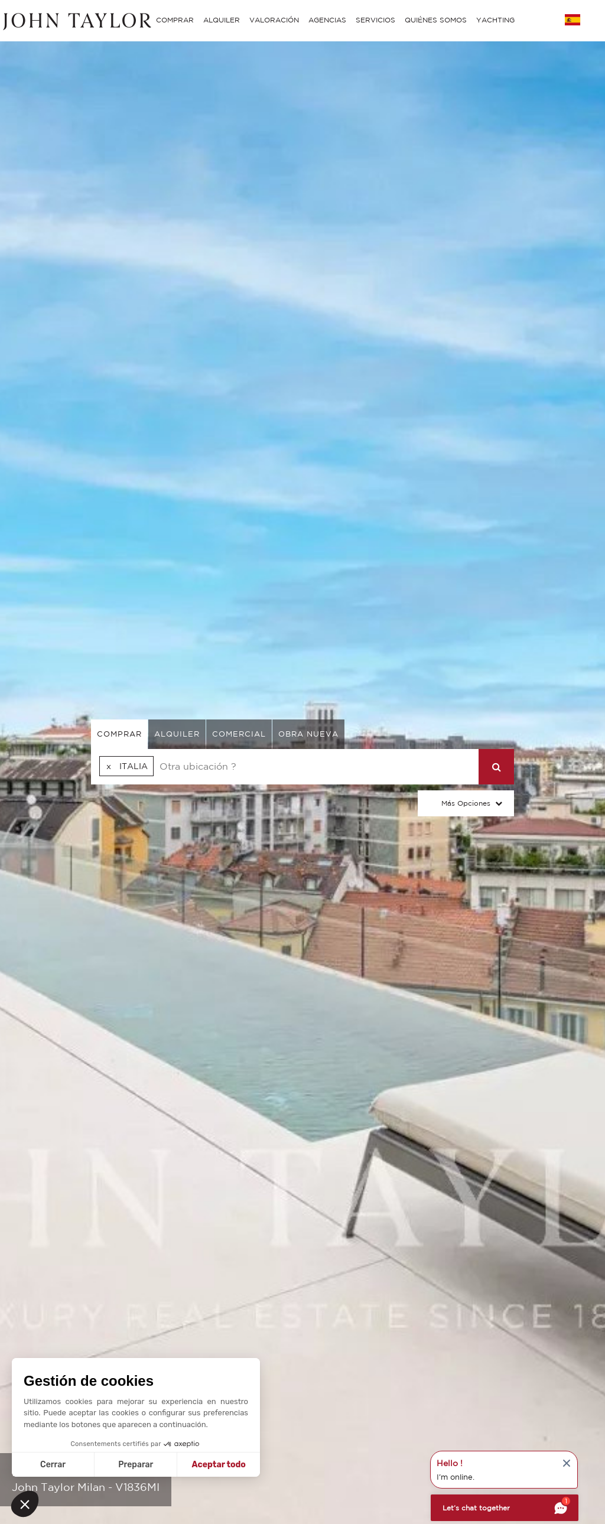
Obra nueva (308, 734)
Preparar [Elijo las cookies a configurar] (135, 1465)
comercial (239, 734)
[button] (25, 1504)
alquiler (177, 734)
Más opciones (465, 803)
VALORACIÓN (274, 20)
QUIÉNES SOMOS (436, 20)
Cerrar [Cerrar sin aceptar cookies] (53, 1465)
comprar (119, 734)
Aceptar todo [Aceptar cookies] (219, 1465)
